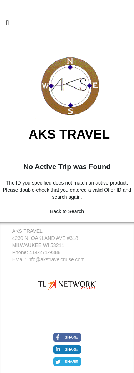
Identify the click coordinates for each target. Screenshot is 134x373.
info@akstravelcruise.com (56, 259)
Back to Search (67, 211)
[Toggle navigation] (7, 24)
